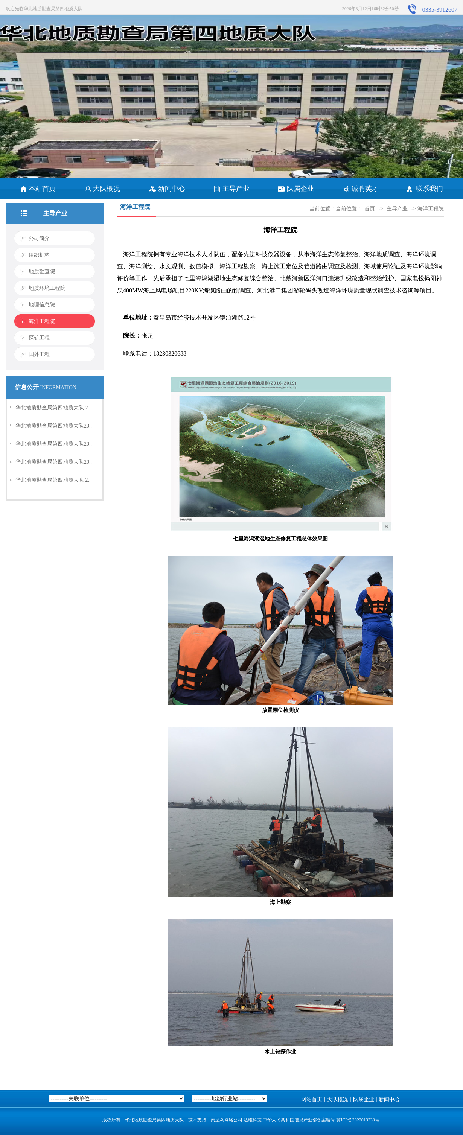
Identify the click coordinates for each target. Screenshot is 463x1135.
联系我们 (425, 188)
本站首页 (38, 188)
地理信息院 (42, 304)
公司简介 (39, 238)
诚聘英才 (361, 188)
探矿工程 (39, 338)
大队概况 (102, 188)
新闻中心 (167, 188)
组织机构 (39, 255)
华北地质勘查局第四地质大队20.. (53, 426)
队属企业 (296, 188)
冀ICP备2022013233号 (357, 1120)
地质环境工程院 (47, 288)
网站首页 (311, 1099)
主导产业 (231, 188)
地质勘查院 (42, 271)
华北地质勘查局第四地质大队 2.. (53, 408)
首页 (369, 208)
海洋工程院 (42, 321)
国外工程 (39, 354)
